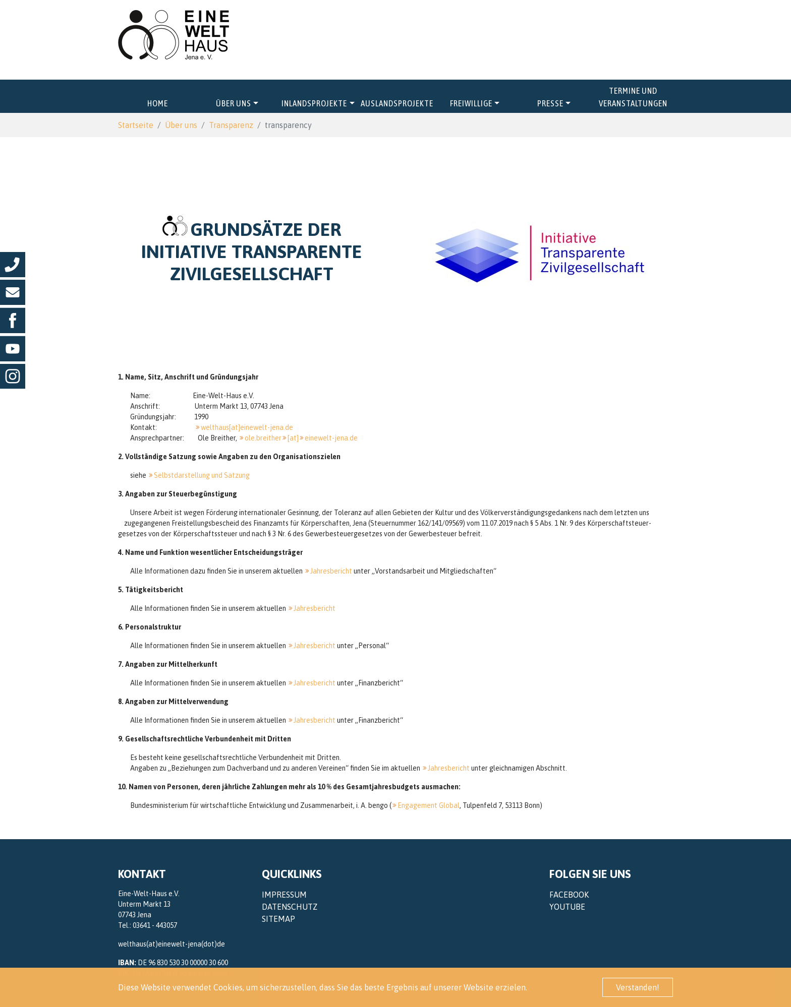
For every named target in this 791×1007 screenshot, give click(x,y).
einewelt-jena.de (331, 438)
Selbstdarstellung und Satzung (202, 475)
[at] (293, 438)
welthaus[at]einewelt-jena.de (247, 427)
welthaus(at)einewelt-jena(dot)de (171, 944)
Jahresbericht (331, 571)
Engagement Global (429, 805)
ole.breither (263, 438)
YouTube (567, 906)
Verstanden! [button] (637, 987)
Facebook (569, 894)
